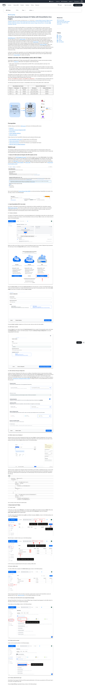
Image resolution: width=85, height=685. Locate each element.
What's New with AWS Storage (62, 22)
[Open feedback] (84, 342)
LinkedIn (59, 37)
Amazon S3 (16, 61)
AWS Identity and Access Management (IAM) (17, 129)
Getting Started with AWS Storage (63, 21)
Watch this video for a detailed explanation (17, 144)
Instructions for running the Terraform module (21, 378)
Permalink (47, 23)
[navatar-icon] (82, 1)
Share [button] (14, 24)
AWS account (23, 125)
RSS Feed (59, 40)
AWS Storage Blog (11, 14)
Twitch (59, 39)
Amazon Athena (17, 54)
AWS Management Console (21, 157)
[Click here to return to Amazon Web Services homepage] (4, 5)
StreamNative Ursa (11, 37)
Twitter (59, 35)
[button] (83, 1)
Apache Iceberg (22, 39)
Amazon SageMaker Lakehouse (15, 133)
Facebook (59, 36)
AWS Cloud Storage (60, 20)
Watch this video (21, 595)
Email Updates (60, 41)
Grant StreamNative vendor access (15, 139)
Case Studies (59, 24)
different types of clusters (12, 207)
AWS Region (15, 161)
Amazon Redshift (20, 162)
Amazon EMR (27, 162)
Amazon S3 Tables (43, 44)
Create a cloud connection (14, 140)
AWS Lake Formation (13, 134)
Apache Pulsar (35, 41)
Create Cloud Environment (14, 142)
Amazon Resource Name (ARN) (24, 191)
